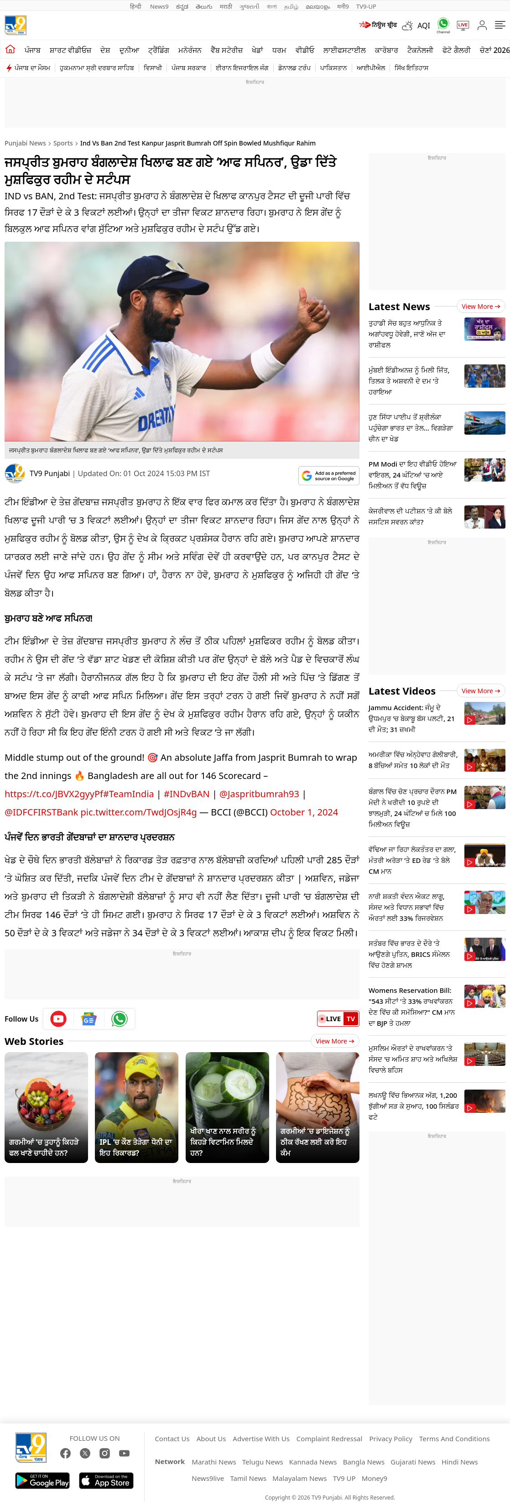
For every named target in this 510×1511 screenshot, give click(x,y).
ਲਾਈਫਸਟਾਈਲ (344, 50)
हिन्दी (136, 6)
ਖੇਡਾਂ (257, 50)
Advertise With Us (261, 1438)
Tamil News (248, 1478)
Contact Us (172, 1438)
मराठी (226, 6)
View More (335, 1041)
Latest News (399, 306)
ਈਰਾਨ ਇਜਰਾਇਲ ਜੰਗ (242, 67)
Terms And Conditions (454, 1438)
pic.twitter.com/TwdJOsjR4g (139, 812)
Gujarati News (413, 1461)
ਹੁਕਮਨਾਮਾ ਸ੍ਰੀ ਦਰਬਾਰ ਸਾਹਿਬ (97, 67)
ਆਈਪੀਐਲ (371, 67)
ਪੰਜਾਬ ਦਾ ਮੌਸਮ (32, 67)
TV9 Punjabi (50, 473)
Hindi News (460, 1461)
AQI (423, 26)
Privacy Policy (390, 1438)
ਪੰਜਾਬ (33, 50)
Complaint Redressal (330, 1438)
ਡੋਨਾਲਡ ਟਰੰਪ (294, 67)
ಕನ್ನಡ (182, 6)
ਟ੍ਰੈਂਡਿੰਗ (158, 50)
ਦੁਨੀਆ (129, 50)
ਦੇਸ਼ (105, 50)
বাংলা (272, 6)
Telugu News (262, 1461)
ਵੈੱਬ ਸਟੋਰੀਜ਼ (227, 50)
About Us (211, 1438)
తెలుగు (204, 6)
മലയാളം (318, 6)
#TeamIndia (128, 794)
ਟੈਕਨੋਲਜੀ (420, 50)
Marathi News (214, 1461)
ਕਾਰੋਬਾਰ (386, 50)
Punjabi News (25, 143)
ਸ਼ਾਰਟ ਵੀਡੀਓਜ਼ (70, 50)
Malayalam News (299, 1478)
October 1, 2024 (304, 812)
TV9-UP (366, 6)
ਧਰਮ (279, 50)
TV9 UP (344, 1478)
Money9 (374, 1478)
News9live (208, 1478)
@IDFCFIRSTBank (41, 812)
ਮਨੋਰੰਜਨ (190, 50)
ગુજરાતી (249, 6)
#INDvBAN (187, 794)
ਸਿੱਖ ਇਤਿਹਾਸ (412, 67)
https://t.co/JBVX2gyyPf (54, 794)
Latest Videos (402, 690)
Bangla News (364, 1461)
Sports (63, 143)
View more (481, 306)
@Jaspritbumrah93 (259, 794)
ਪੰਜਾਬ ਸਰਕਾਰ (189, 67)
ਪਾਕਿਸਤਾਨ (333, 67)
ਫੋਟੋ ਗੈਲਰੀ (456, 50)
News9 (159, 6)
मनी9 (343, 6)
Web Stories (34, 1041)
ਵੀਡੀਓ (305, 50)
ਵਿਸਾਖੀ (153, 67)
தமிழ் (291, 6)
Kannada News (313, 1461)
